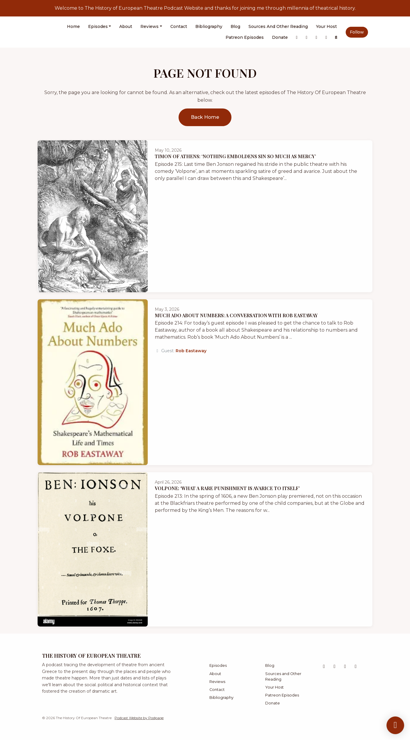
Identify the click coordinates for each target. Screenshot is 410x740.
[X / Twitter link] (297, 37)
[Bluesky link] (317, 37)
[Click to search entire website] (336, 37)
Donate (280, 37)
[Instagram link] (307, 37)
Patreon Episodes (245, 37)
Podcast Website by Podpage (139, 718)
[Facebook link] (326, 37)
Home (73, 26)
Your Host (326, 26)
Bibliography (208, 26)
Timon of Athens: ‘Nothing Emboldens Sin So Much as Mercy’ (235, 156)
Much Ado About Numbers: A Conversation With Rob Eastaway (236, 315)
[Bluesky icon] (345, 666)
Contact (178, 26)
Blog (235, 26)
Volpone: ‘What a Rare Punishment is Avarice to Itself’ (227, 488)
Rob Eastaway (191, 350)
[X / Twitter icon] (324, 666)
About (125, 26)
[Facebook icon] (356, 666)
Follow (357, 32)
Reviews (149, 26)
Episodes (98, 26)
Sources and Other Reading (278, 26)
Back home (205, 117)
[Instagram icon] (334, 666)
